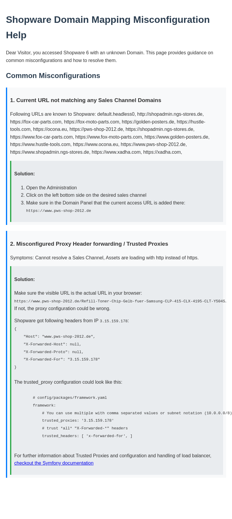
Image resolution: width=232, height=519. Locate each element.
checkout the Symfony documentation (54, 462)
